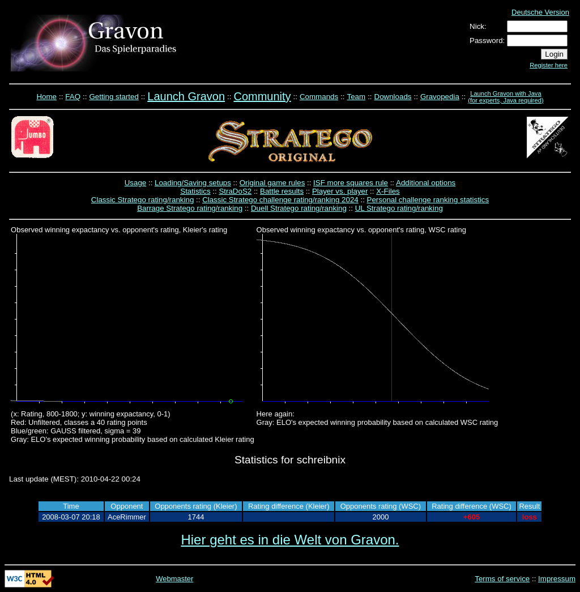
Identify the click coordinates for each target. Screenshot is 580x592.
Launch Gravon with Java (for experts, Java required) (505, 97)
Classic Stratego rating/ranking (142, 199)
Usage (136, 182)
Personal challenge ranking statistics (428, 199)
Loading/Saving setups (193, 182)
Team (356, 96)
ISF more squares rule (350, 182)
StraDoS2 (235, 191)
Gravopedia (439, 96)
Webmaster (174, 578)
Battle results (282, 191)
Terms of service (502, 578)
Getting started (113, 96)
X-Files (387, 191)
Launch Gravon (186, 96)
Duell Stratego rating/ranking (299, 208)
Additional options (425, 182)
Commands (319, 96)
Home (46, 96)
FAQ (72, 96)
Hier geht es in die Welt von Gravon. (290, 539)
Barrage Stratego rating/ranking (189, 208)
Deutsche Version (540, 12)
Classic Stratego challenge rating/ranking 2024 (280, 199)
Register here (549, 65)
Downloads (393, 96)
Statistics (195, 191)
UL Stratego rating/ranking (399, 208)
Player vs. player (340, 191)
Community (262, 96)
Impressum (556, 578)
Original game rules (272, 182)
